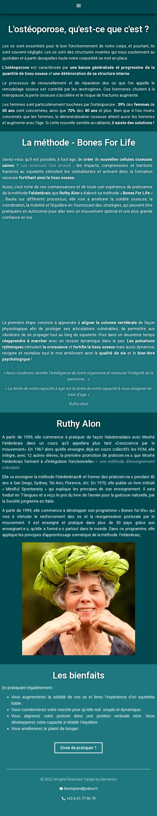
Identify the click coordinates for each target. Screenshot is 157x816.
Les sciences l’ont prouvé (46, 165)
